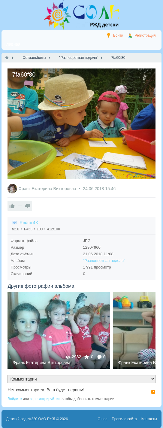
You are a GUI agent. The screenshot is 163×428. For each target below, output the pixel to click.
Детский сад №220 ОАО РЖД (30, 419)
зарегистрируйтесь (46, 399)
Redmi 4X (29, 222)
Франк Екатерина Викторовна (47, 188)
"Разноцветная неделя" (104, 260)
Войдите (15, 399)
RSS (153, 391)
